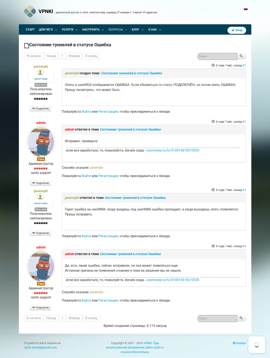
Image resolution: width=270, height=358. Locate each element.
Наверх (239, 343)
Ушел (41, 159)
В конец (91, 56)
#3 (244, 190)
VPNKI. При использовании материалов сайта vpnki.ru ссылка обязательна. (135, 347)
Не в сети (40, 84)
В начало (34, 56)
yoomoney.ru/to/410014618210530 (173, 150)
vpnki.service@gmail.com (40, 347)
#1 (244, 65)
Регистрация (108, 112)
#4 (244, 246)
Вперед (74, 56)
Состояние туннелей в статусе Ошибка (131, 73)
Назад (51, 56)
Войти (86, 112)
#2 (244, 121)
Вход (236, 30)
